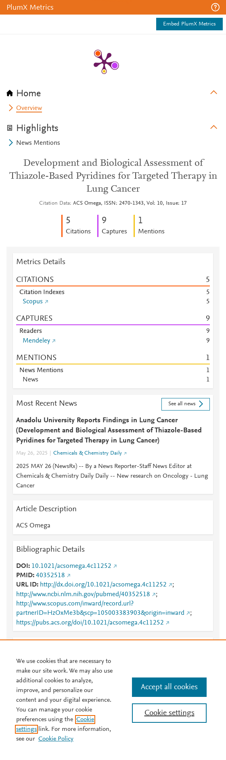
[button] (215, 7)
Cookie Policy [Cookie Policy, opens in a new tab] (55, 739)
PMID (24, 575)
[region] (113, 699)
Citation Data (54, 203)
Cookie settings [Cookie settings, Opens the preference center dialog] (169, 713)
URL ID (26, 585)
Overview (29, 108)
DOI (22, 566)
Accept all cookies (169, 687)
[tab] (113, 91)
